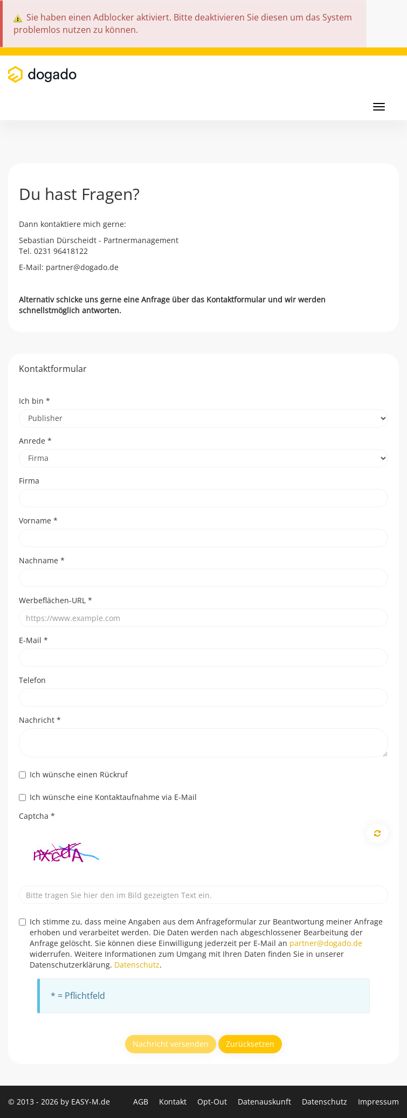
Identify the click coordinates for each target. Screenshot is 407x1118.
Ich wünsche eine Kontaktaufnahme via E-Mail (108, 797)
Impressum (378, 1101)
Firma (29, 480)
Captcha (37, 816)
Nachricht (40, 720)
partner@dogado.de (325, 943)
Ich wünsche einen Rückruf (73, 774)
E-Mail (33, 640)
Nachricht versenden (171, 1044)
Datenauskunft (265, 1101)
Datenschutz (137, 965)
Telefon (32, 680)
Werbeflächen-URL (55, 600)
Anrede (35, 441)
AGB (141, 1101)
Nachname (42, 560)
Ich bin (34, 401)
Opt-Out (213, 1101)
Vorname (38, 520)
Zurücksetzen (250, 1044)
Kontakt (174, 1101)
